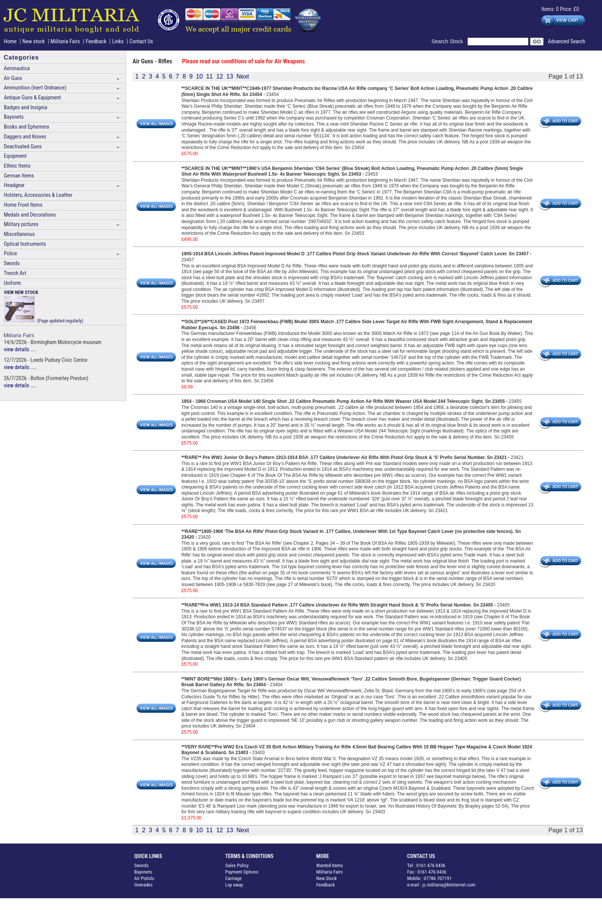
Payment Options (242, 872)
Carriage (233, 878)
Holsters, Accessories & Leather (38, 195)
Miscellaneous (19, 234)
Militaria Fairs (65, 41)
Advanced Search (566, 41)
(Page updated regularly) (43, 306)
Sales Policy (237, 865)
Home (10, 41)
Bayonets (14, 117)
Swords (12, 263)
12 (219, 76)
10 (199, 76)
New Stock (326, 878)
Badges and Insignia (25, 107)
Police (10, 253)
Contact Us (141, 41)
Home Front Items (23, 205)
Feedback (96, 41)
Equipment (15, 156)
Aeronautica (17, 68)
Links (118, 41)
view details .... (20, 349)
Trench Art (15, 273)
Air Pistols (144, 878)
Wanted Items (329, 865)
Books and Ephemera (26, 127)
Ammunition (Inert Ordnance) (35, 88)
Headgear (14, 185)
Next (243, 76)
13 (229, 76)
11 (209, 76)
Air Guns (13, 78)
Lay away (234, 885)
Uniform (12, 283)
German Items (19, 176)
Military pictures (21, 224)
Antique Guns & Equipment (32, 97)
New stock (34, 41)
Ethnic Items (17, 166)
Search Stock (449, 41)
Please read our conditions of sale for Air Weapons (243, 61)
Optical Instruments (25, 244)
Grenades (143, 885)
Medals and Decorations (30, 215)
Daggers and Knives (25, 137)
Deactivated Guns (22, 146)
